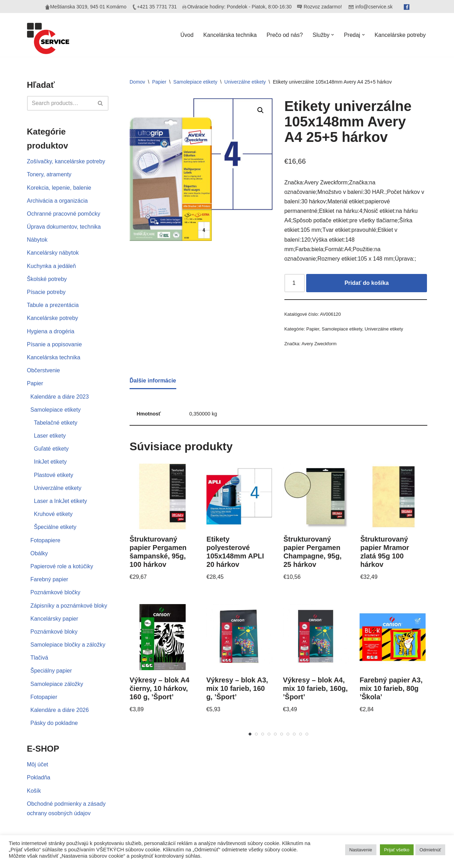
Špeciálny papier (51, 671)
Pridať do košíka (366, 283)
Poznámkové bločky (55, 592)
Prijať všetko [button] (396, 849)
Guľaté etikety (51, 449)
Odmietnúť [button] (430, 849)
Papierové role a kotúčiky (62, 566)
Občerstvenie (43, 370)
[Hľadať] (60, 103)
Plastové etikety (53, 475)
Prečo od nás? (285, 35)
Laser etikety (50, 436)
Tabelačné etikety (56, 423)
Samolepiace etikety (56, 410)
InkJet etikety (50, 462)
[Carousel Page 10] (306, 734)
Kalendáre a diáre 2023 (60, 397)
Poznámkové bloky (54, 632)
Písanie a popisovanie (54, 344)
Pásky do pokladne (54, 723)
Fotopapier (44, 697)
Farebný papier (49, 579)
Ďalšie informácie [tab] (153, 381)
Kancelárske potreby (400, 35)
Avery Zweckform (319, 343)
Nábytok (37, 240)
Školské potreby (47, 279)
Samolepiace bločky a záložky (68, 645)
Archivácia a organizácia (57, 201)
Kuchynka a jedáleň (51, 266)
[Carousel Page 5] (275, 734)
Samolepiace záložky (57, 684)
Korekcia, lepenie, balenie (59, 188)
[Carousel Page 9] (300, 734)
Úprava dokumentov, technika (64, 227)
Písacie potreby (46, 292)
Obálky (39, 553)
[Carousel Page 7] (288, 734)
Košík (34, 791)
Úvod (186, 35)
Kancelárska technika (230, 35)
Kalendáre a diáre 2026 (60, 710)
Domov (137, 82)
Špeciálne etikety (55, 527)
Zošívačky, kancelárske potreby (66, 161)
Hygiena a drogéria (50, 331)
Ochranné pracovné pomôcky (63, 214)
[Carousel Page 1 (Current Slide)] (250, 734)
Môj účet (37, 764)
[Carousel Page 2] (256, 734)
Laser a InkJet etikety (60, 501)
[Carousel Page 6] (281, 734)
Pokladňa (39, 777)
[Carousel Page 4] (269, 734)
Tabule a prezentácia (53, 305)
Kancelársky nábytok (53, 253)
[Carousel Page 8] (294, 734)
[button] (332, 34)
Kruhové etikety (53, 514)
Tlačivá (39, 658)
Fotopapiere (45, 540)
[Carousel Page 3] (262, 734)
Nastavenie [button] (360, 849)
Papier (35, 383)
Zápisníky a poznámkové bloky (69, 606)
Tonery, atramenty (49, 174)
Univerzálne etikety (57, 488)
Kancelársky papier (54, 619)
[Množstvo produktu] (294, 283)
